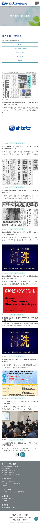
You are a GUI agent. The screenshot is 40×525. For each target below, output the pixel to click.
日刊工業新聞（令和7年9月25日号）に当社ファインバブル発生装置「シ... (20, 147)
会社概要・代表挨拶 (8, 498)
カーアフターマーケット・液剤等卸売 (13, 492)
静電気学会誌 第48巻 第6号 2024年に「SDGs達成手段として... (20, 319)
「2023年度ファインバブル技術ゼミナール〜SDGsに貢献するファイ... (20, 402)
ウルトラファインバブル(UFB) (11, 474)
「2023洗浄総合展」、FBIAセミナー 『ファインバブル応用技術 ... (20, 444)
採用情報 (4, 500)
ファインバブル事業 (20, 48)
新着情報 (5, 505)
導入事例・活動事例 (8, 472)
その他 (20, 61)
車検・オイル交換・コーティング (12, 481)
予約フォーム (6, 485)
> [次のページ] (22, 455)
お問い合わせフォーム (9, 507)
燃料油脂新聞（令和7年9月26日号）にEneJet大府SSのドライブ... (20, 191)
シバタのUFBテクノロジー (10, 466)
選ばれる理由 (6, 468)
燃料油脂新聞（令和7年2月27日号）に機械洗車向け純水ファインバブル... (20, 277)
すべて (20, 44)
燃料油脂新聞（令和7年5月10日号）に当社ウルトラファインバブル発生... (20, 233)
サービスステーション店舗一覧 (11, 483)
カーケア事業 (20, 52)
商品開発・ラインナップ (9, 470)
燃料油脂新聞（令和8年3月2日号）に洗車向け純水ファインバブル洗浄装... (20, 103)
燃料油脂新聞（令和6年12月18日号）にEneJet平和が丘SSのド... (20, 361)
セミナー (20, 57)
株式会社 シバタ (20, 514)
